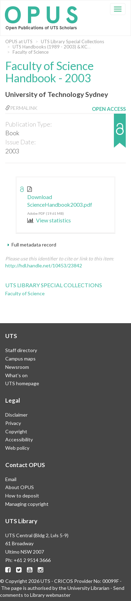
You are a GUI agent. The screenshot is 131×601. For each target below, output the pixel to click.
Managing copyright (27, 504)
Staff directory (21, 350)
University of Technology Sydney (56, 94)
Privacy (13, 423)
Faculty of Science (31, 52)
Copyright (16, 431)
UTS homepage (22, 383)
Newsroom (17, 367)
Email (10, 479)
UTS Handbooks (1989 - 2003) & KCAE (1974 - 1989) (68, 47)
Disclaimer (16, 415)
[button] (109, 134)
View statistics (49, 220)
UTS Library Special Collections (72, 41)
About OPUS (19, 487)
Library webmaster (50, 595)
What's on (16, 375)
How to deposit (22, 496)
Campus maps (20, 359)
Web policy (17, 448)
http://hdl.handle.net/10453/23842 (43, 265)
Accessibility (19, 439)
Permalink (21, 108)
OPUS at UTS (18, 41)
